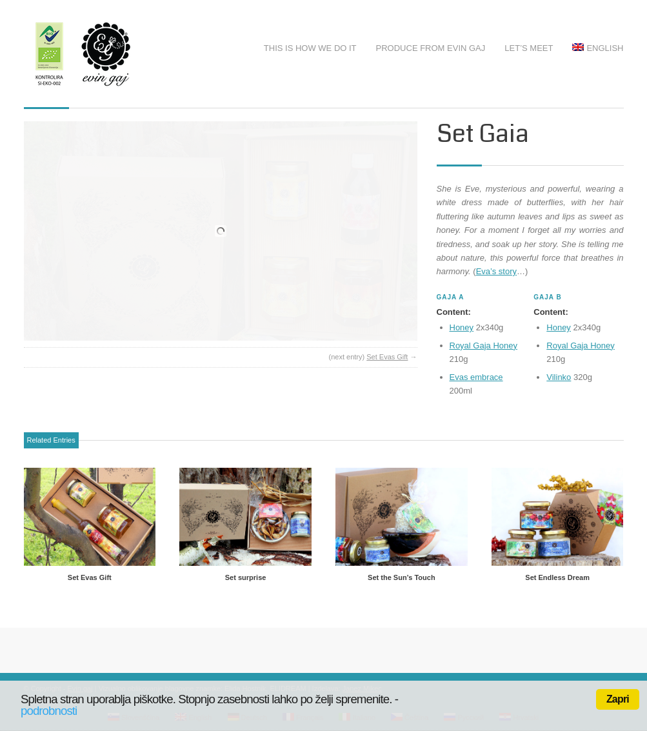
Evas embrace (476, 377)
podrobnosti (49, 710)
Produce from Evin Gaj (431, 48)
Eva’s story (496, 271)
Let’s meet (528, 48)
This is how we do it (310, 48)
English (597, 48)
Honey (462, 327)
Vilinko (558, 377)
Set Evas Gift (387, 357)
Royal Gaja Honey (484, 345)
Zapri (617, 699)
